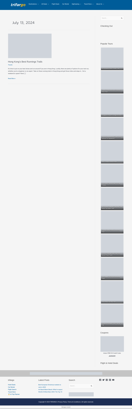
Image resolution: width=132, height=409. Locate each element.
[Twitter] (103, 380)
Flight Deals (55, 4)
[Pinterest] (110, 380)
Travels (10, 65)
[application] (38, 4)
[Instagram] (107, 380)
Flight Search (12, 389)
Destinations (34, 4)
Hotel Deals (11, 385)
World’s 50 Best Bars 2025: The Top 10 (50, 394)
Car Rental (65, 4)
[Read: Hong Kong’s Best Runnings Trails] (30, 46)
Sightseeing (76, 4)
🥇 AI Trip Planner (14, 394)
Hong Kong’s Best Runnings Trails (26, 61)
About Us (100, 4)
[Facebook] (100, 380)
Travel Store (88, 4)
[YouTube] (113, 380)
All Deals (45, 4)
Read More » (12, 78)
